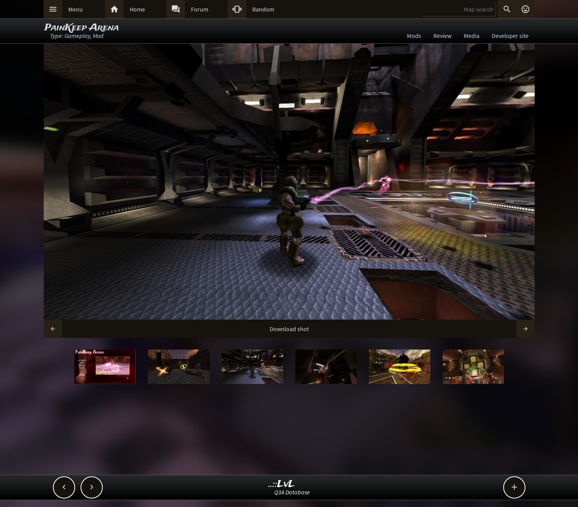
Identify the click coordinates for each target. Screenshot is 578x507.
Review (442, 35)
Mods (414, 35)
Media (471, 35)
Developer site (510, 35)
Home (137, 9)
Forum (199, 9)
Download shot (289, 329)
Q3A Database (292, 492)
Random (263, 9)
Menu (75, 9)
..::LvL (282, 484)
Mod (98, 35)
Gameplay (77, 35)
